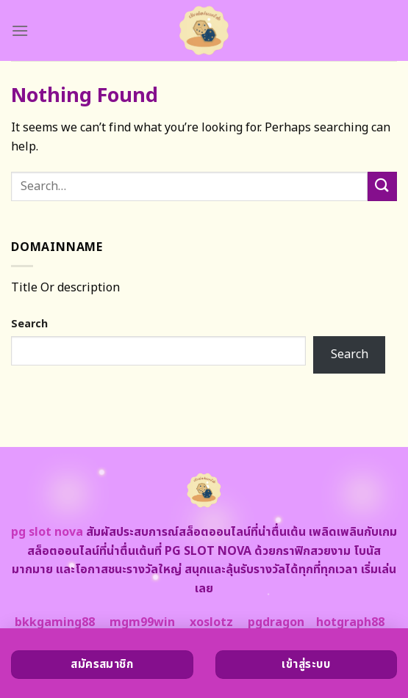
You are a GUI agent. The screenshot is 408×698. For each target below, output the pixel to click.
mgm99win (142, 622)
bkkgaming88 (55, 622)
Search (29, 324)
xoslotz (211, 622)
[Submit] (382, 186)
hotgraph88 (350, 622)
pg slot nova (47, 532)
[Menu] (20, 30)
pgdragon (276, 622)
